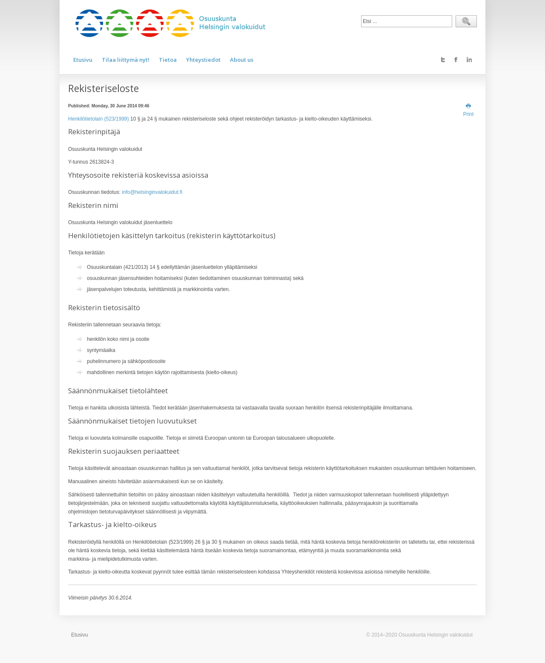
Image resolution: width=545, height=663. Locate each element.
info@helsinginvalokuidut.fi (152, 192)
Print (468, 110)
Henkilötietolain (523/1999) (98, 119)
